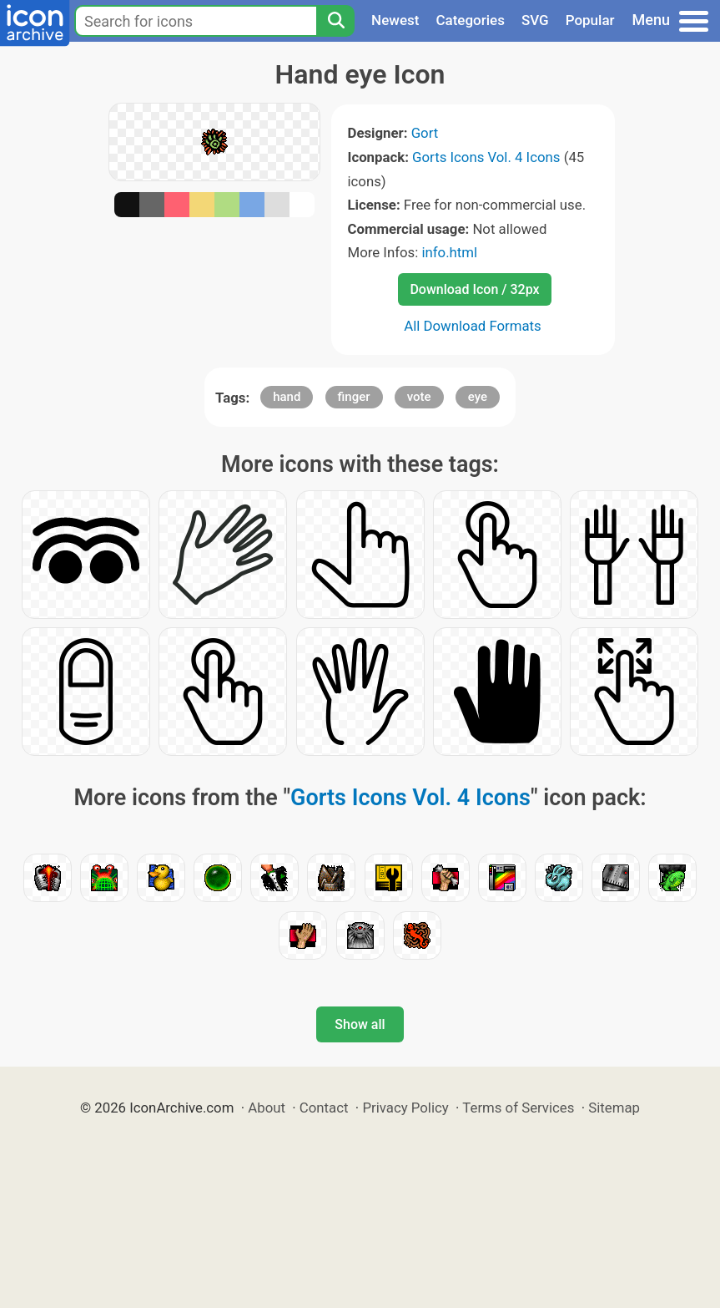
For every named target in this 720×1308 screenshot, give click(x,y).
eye (477, 396)
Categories (470, 20)
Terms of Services (518, 1107)
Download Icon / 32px (474, 289)
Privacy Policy (405, 1107)
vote (419, 396)
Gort (425, 132)
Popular (590, 20)
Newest (395, 20)
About (266, 1107)
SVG (535, 20)
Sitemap (614, 1107)
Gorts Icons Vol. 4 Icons (486, 157)
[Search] (335, 21)
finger (354, 396)
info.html (449, 252)
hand (286, 396)
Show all (360, 1024)
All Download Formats (472, 325)
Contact (324, 1107)
